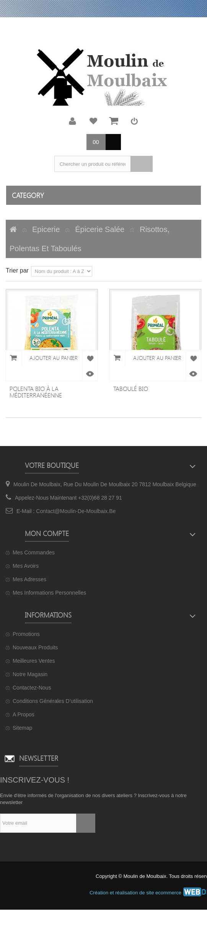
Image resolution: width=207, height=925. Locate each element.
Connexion (134, 121)
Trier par (17, 270)
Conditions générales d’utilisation (53, 701)
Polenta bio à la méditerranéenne (36, 391)
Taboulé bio (130, 388)
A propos (23, 714)
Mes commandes (34, 552)
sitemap (22, 728)
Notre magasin (30, 674)
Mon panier (113, 121)
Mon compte (72, 121)
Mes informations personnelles (49, 593)
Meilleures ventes (34, 661)
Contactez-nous (32, 688)
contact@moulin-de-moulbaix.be (76, 511)
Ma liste (93, 121)
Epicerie (46, 229)
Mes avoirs (26, 566)
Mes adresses (29, 579)
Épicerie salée (99, 229)
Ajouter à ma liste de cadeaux (90, 358)
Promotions (26, 634)
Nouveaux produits (35, 647)
